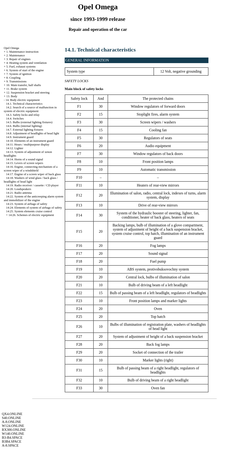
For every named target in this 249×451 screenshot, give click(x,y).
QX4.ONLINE (12, 414)
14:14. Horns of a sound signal (24, 159)
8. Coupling (13, 77)
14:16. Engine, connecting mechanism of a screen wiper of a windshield (30, 168)
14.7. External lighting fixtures (24, 129)
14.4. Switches (15, 118)
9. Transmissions (16, 81)
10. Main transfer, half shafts (23, 85)
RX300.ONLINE (14, 430)
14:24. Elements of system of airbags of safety (34, 207)
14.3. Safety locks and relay (22, 114)
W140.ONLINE (13, 433)
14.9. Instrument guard (19, 137)
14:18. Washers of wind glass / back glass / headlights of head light (31, 179)
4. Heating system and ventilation (26, 62)
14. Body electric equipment (23, 100)
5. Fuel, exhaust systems (21, 66)
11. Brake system (16, 88)
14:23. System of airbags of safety (26, 204)
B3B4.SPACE (11, 441)
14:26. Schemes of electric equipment (31, 215)
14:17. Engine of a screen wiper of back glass (33, 174)
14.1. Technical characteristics (24, 103)
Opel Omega (11, 48)
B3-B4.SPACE (12, 437)
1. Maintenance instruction (22, 51)
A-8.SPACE (10, 445)
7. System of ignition (19, 74)
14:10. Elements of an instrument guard (30, 140)
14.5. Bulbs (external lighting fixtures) (29, 122)
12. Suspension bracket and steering (28, 92)
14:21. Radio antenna (19, 192)
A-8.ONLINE (11, 422)
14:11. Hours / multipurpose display (27, 144)
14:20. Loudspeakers (18, 189)
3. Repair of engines (18, 59)
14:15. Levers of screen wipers (24, 163)
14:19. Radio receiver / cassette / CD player (32, 185)
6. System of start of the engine (25, 70)
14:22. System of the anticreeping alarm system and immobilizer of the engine (33, 198)
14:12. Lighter (14, 148)
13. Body (11, 96)
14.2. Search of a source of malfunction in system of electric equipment (30, 109)
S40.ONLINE (11, 418)
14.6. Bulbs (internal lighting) (24, 126)
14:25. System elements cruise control (29, 211)
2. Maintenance (15, 55)
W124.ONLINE (13, 426)
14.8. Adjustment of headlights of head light (32, 133)
